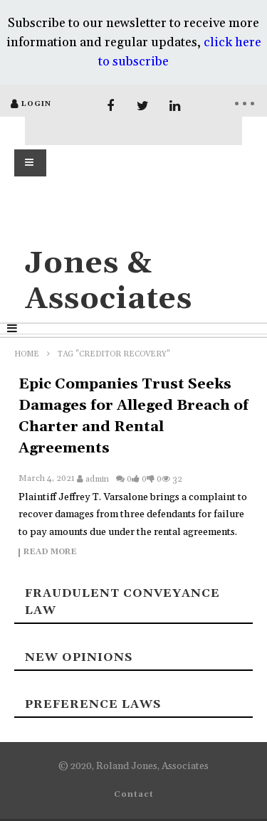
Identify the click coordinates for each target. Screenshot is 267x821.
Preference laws (93, 704)
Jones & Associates (108, 281)
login (36, 104)
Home (26, 354)
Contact (134, 795)
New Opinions (78, 657)
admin (97, 479)
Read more (50, 553)
